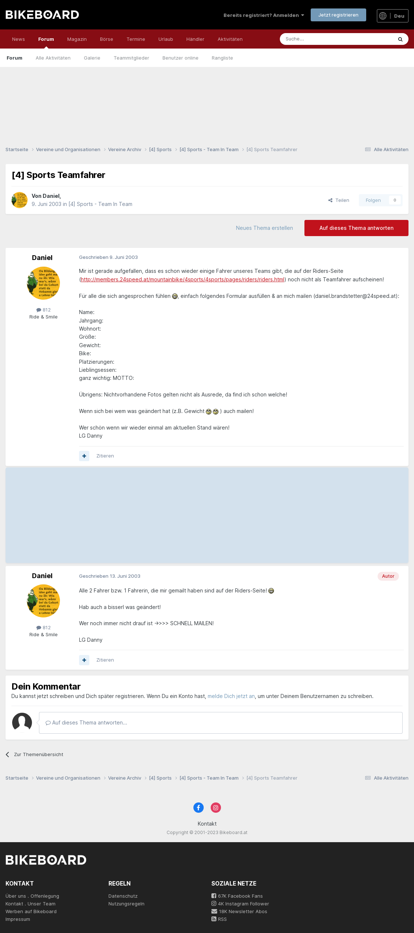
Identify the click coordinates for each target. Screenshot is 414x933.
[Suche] (320, 39)
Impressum (18, 919)
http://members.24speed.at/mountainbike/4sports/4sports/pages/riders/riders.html (182, 279)
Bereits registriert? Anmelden (264, 15)
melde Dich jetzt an (231, 696)
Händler (195, 39)
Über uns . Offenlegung (32, 896)
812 (43, 310)
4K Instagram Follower (240, 904)
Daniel (51, 196)
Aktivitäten (230, 39)
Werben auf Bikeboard (31, 911)
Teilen (338, 200)
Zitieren (105, 456)
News (18, 39)
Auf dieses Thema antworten (356, 228)
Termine (135, 39)
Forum (46, 42)
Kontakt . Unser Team (31, 904)
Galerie (92, 58)
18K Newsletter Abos (239, 911)
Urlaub (165, 39)
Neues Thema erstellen (264, 228)
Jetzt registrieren (338, 15)
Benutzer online (181, 58)
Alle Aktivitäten (53, 58)
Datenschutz (123, 896)
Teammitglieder (131, 58)
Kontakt (207, 823)
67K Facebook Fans (237, 896)
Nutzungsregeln (126, 904)
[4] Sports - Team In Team (100, 204)
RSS (219, 919)
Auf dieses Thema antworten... (86, 722)
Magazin (77, 39)
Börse (106, 39)
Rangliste (222, 58)
